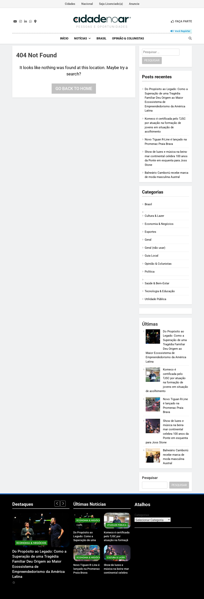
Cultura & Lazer (154, 215)
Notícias (80, 38)
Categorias (142, 515)
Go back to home (73, 88)
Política (149, 271)
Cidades (70, 4)
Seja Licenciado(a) (111, 4)
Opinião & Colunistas (128, 38)
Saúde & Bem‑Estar (157, 283)
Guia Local (151, 255)
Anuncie (134, 4)
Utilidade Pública (155, 299)
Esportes (150, 231)
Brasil (101, 38)
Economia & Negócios (159, 223)
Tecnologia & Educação (160, 291)
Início (64, 38)
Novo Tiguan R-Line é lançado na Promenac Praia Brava (86, 568)
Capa (79, 524)
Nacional (87, 4)
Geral (148, 239)
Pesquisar (150, 478)
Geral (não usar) (155, 247)
